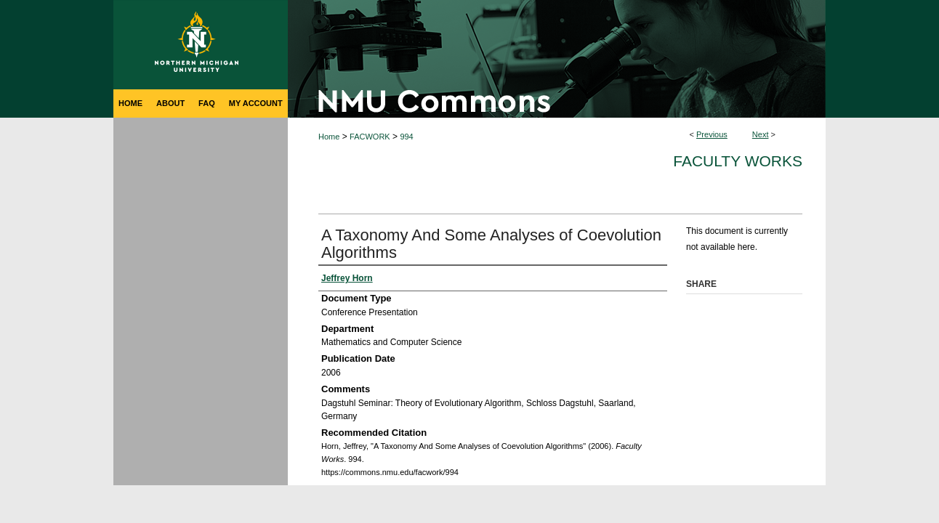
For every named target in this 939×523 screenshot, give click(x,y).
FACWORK (370, 136)
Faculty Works (737, 161)
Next (760, 134)
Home (328, 136)
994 (406, 136)
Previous (712, 134)
